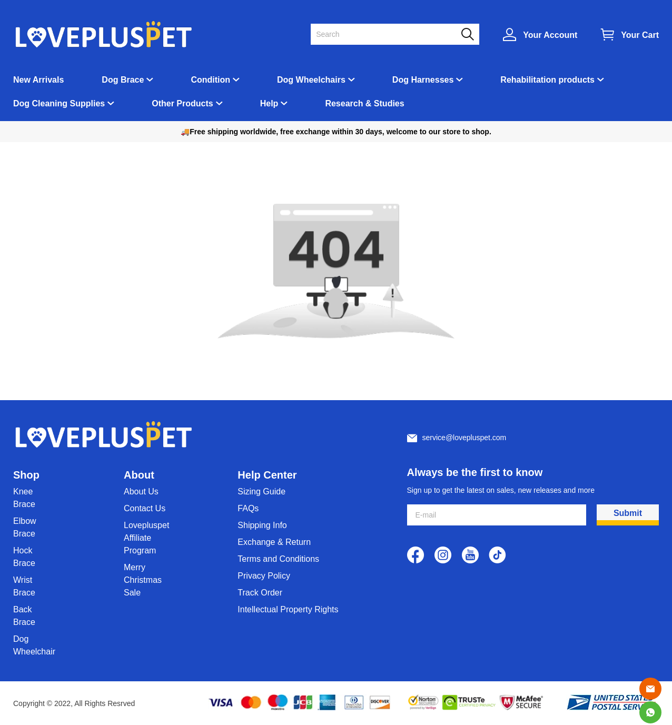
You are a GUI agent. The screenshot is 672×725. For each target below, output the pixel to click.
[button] (467, 34)
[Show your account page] (540, 34)
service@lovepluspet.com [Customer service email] (464, 437)
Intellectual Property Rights (288, 609)
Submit (628, 513)
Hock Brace (24, 557)
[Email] (650, 689)
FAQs (248, 508)
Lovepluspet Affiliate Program (146, 538)
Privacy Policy (264, 575)
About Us (141, 491)
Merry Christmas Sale (143, 580)
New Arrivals (38, 79)
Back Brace (24, 616)
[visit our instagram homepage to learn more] (442, 555)
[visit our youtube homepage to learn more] (470, 555)
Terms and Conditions (278, 558)
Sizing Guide (261, 491)
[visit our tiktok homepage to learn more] (497, 555)
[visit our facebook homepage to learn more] (415, 555)
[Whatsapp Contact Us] (650, 712)
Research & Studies (364, 103)
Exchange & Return (274, 542)
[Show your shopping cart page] (630, 34)
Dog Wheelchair (34, 645)
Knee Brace (24, 498)
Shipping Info (262, 525)
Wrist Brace (24, 586)
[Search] (388, 34)
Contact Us (144, 508)
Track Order (260, 592)
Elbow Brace (24, 527)
